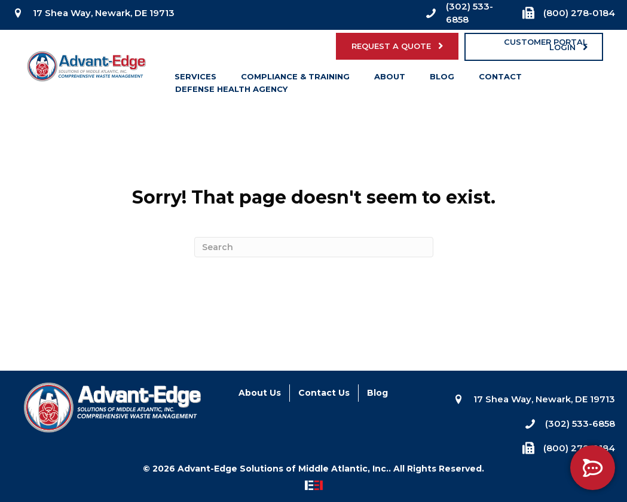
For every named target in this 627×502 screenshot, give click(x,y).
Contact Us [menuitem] (324, 392)
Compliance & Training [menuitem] (295, 78)
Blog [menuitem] (442, 78)
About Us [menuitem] (259, 392)
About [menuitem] (389, 78)
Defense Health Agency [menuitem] (231, 91)
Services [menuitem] (195, 78)
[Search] (313, 247)
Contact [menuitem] (500, 78)
